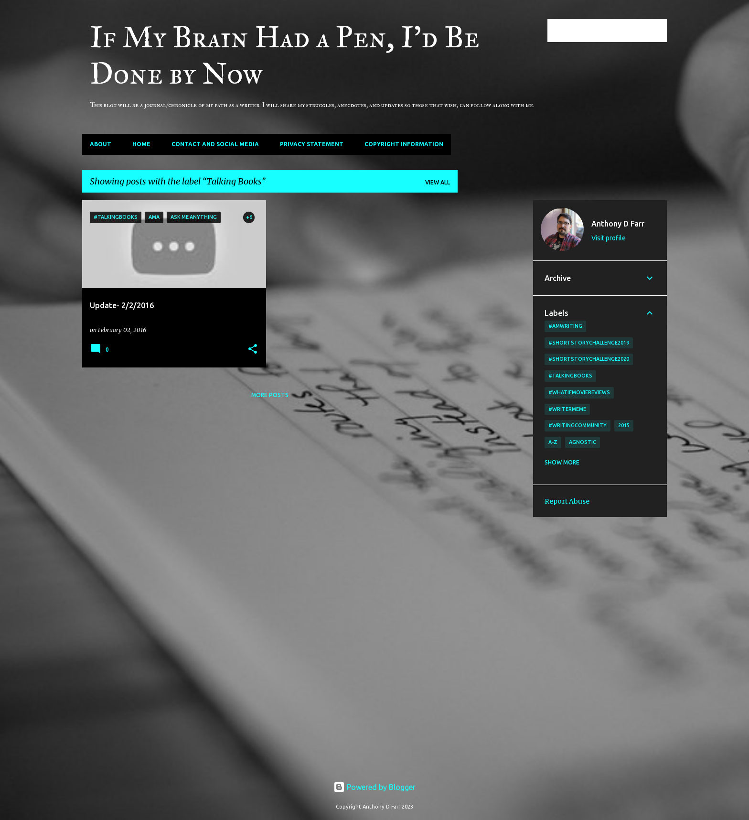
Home (141, 144)
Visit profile (608, 238)
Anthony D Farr (617, 223)
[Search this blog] (617, 30)
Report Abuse (567, 501)
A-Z (552, 442)
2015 (624, 425)
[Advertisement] (495, 343)
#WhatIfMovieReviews (579, 392)
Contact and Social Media (215, 144)
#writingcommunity (577, 425)
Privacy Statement (311, 144)
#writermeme (567, 409)
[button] (252, 349)
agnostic (582, 442)
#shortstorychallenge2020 (588, 359)
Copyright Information (403, 144)
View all (437, 182)
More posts (270, 395)
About (100, 144)
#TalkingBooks (570, 375)
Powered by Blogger (374, 787)
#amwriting (565, 326)
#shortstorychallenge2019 (588, 342)
